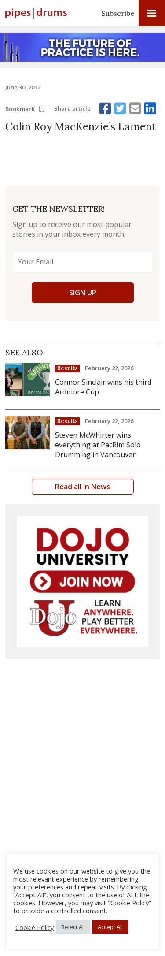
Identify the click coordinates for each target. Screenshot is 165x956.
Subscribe (118, 13)
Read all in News (82, 486)
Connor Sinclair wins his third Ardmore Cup (103, 387)
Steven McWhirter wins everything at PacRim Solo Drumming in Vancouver (98, 444)
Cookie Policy (34, 927)
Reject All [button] (73, 927)
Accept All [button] (110, 927)
